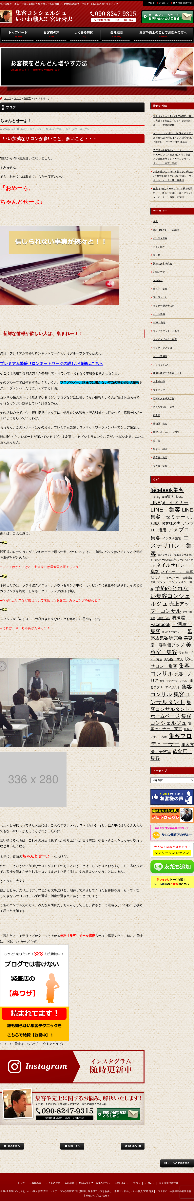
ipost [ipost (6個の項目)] (179, 496)
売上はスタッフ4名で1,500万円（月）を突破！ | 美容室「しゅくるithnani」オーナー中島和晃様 (173, 120)
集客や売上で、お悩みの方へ (163, 35)
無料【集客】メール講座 (166, 230)
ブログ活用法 (160, 356)
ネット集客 (159, 314)
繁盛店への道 (160, 449)
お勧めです (159, 272)
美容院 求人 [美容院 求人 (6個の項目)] (173, 659)
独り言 (27, 98)
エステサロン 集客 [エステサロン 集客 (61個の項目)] (171, 545)
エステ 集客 (27, 128)
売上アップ (159, 390)
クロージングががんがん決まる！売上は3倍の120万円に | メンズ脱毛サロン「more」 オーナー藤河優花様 (173, 137)
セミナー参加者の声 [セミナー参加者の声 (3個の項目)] (165, 559)
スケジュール (160, 297)
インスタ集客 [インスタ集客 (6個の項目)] (171, 538)
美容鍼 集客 (160, 465)
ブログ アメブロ (162, 348)
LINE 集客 (159, 322)
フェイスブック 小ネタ (166, 331)
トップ (17, 35)
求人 (155, 221)
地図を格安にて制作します (167, 373)
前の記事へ (12, 1146)
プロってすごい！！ (163, 364)
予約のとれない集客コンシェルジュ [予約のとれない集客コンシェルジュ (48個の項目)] (170, 596)
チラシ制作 (159, 246)
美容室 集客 (160, 457)
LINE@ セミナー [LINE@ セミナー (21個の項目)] (169, 502)
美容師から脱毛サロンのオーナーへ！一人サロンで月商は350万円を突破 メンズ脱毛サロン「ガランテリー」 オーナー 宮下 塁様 (173, 157)
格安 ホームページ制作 (166, 432)
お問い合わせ (121, 1183)
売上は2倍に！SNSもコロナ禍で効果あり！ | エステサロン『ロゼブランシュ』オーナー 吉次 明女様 (173, 192)
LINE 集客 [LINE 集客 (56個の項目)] (165, 509)
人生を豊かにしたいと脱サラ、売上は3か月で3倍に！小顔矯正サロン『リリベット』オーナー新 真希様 (173, 175)
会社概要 (116, 35)
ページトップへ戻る (177, 1164)
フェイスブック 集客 (165, 339)
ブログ (151, 3)
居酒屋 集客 (160, 423)
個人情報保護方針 (182, 3)
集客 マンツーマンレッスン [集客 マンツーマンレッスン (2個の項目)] (174, 681)
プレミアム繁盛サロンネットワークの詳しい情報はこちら (51, 363)
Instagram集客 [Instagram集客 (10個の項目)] (162, 496)
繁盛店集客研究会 (162, 263)
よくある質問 (84, 35)
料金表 (156, 415)
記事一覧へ (72, 1146)
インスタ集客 (160, 238)
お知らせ (164, 3)
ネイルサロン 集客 (163, 406)
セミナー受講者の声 (163, 305)
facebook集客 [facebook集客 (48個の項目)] (167, 490)
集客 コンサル (81, 128)
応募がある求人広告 (163, 398)
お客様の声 (51, 35)
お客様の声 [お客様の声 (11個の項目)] (171, 523)
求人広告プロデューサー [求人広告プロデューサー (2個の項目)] (174, 632)
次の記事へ (133, 1146)
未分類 (156, 255)
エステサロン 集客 (60, 128)
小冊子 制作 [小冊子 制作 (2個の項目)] (163, 618)
